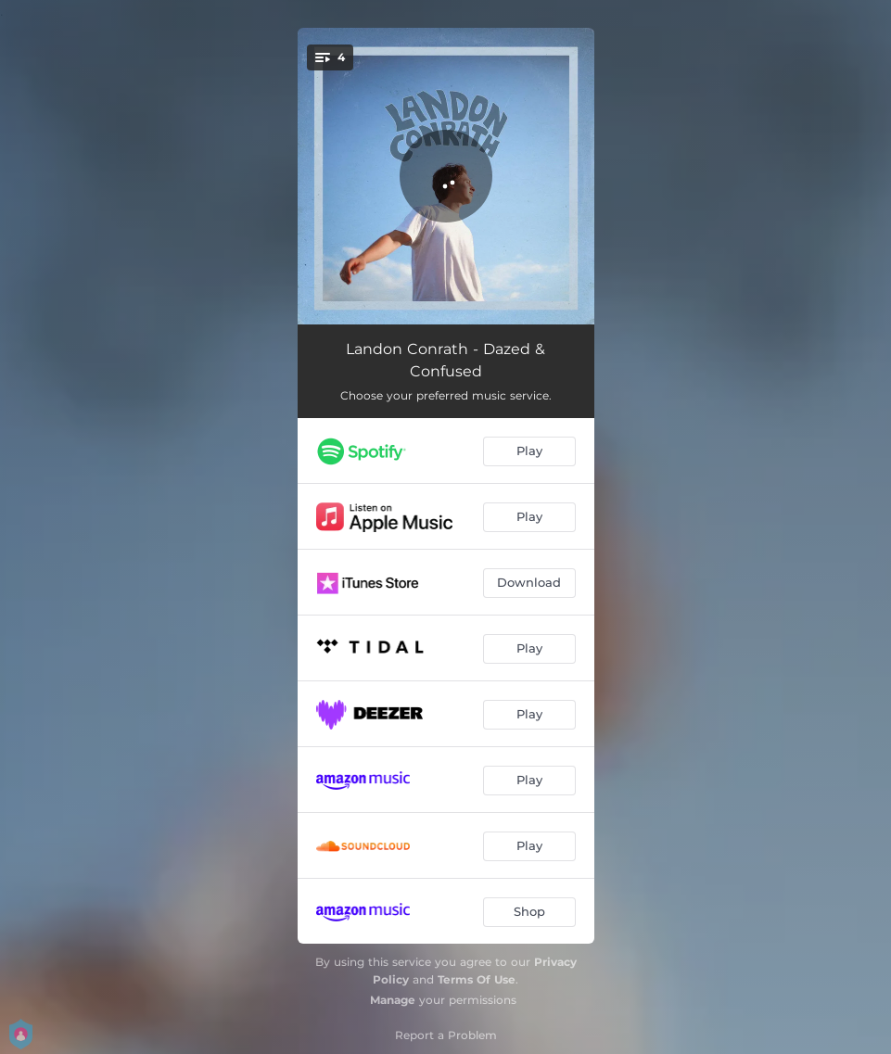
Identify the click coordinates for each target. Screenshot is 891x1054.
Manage (392, 1000)
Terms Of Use (477, 979)
